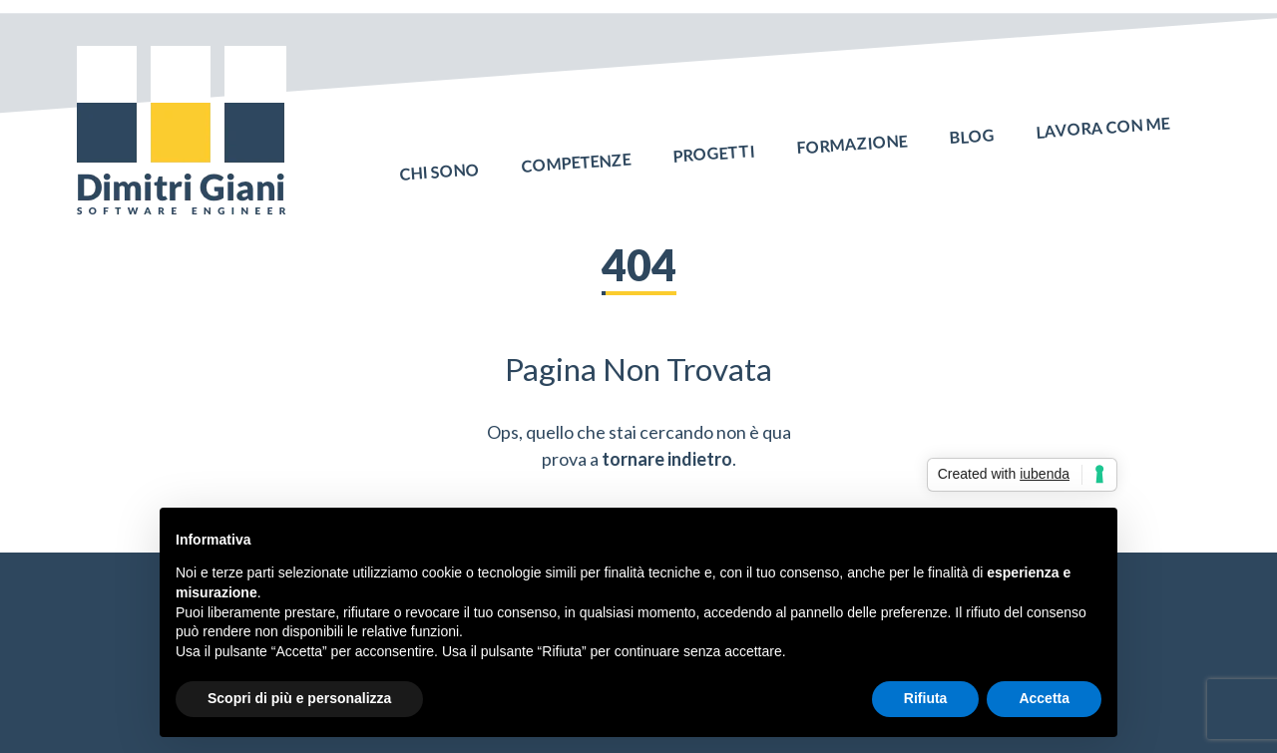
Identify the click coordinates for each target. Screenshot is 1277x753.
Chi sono (439, 159)
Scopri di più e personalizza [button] (299, 698)
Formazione (852, 131)
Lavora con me (1102, 115)
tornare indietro (667, 459)
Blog (972, 123)
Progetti (713, 140)
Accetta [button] (1044, 698)
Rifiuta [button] (926, 698)
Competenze (577, 149)
